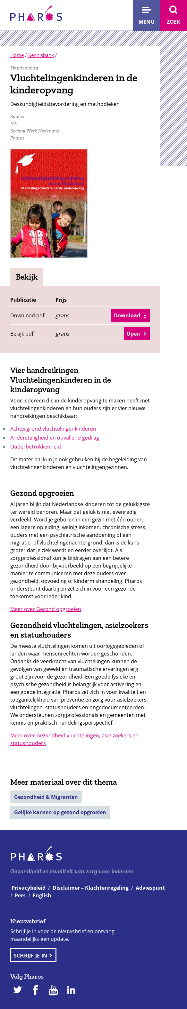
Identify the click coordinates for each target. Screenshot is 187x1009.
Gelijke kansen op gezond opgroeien (60, 812)
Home (17, 55)
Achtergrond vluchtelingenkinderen (53, 428)
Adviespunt (150, 887)
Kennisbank (41, 55)
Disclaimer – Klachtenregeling (91, 887)
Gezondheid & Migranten (46, 796)
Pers (20, 895)
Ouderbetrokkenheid (35, 446)
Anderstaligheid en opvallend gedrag (54, 437)
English (42, 895)
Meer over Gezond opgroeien (45, 609)
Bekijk (27, 277)
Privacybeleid (29, 887)
